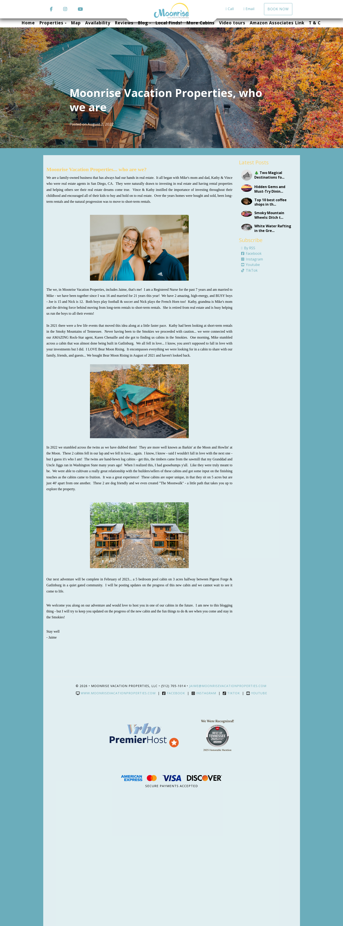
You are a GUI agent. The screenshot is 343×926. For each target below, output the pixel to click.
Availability (97, 23)
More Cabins (200, 23)
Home (28, 23)
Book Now (278, 9)
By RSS (248, 248)
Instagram (252, 259)
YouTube (256, 693)
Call (230, 8)
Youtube (250, 264)
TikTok (249, 270)
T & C (315, 23)
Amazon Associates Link (277, 23)
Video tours (232, 23)
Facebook (251, 253)
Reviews (124, 23)
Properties (51, 23)
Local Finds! (168, 23)
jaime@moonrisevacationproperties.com (228, 686)
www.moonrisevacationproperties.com (116, 693)
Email (248, 8)
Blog (143, 23)
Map (76, 23)
